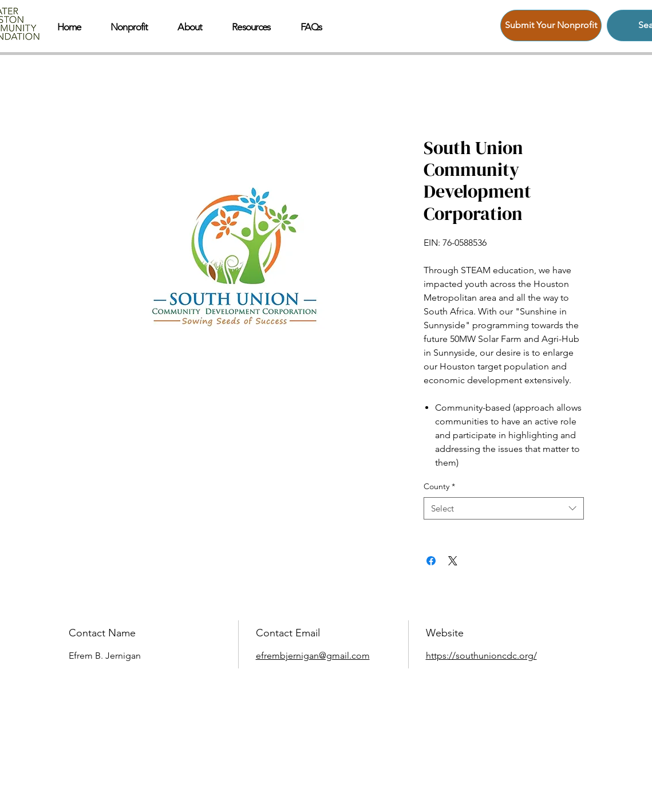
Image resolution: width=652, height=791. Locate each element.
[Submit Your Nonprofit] (551, 25)
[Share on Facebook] (431, 561)
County (439, 486)
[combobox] (504, 508)
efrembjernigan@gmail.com (313, 655)
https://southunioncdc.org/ (481, 655)
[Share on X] (453, 561)
